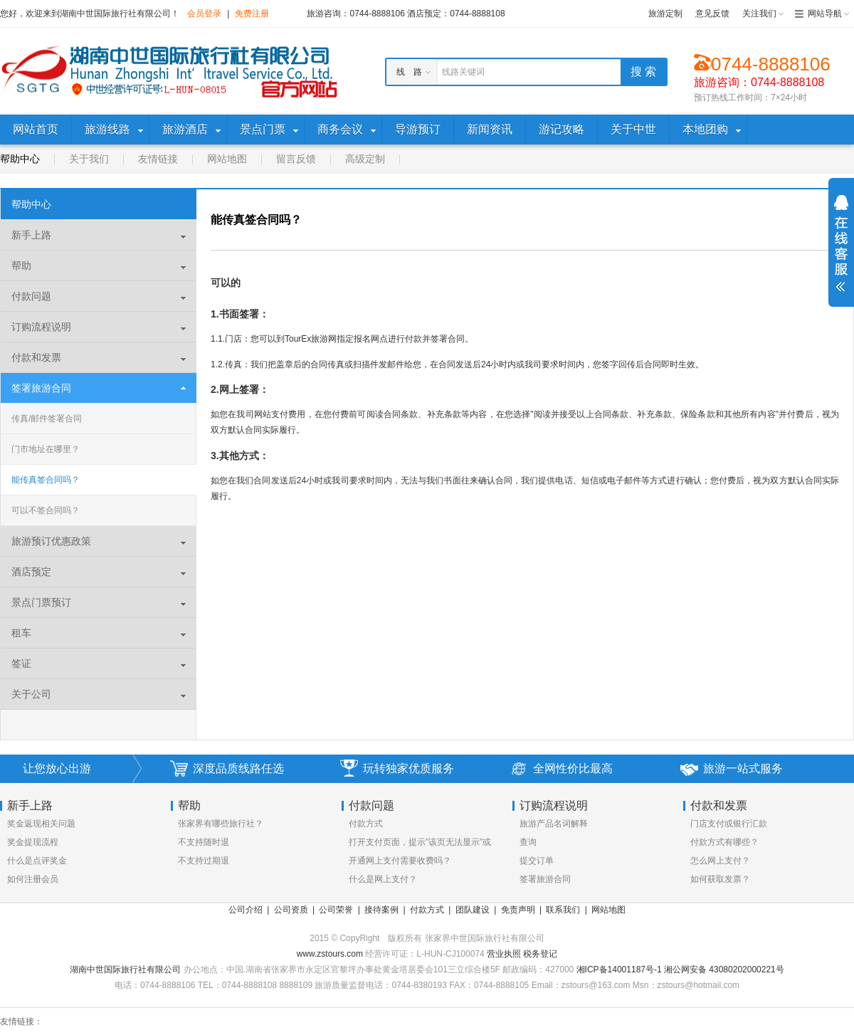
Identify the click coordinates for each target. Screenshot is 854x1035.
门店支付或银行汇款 (728, 824)
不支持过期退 (203, 861)
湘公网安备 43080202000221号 (724, 969)
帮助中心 (20, 158)
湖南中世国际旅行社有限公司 (125, 969)
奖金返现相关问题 (41, 824)
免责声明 (518, 910)
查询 (528, 842)
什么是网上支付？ (383, 879)
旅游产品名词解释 (554, 824)
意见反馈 (712, 14)
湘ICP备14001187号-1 (619, 969)
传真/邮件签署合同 (46, 419)
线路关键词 (463, 72)
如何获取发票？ (720, 879)
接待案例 (381, 910)
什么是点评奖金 (37, 861)
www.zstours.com (330, 954)
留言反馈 (296, 158)
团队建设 (472, 910)
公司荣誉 (336, 910)
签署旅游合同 (545, 879)
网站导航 (825, 14)
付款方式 (366, 824)
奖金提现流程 (32, 842)
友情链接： (21, 1021)
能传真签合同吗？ (45, 480)
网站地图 (227, 158)
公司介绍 (245, 910)
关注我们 (759, 14)
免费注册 (252, 14)
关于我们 (89, 158)
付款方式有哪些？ (724, 842)
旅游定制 (665, 14)
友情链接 (158, 158)
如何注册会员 (32, 879)
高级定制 (365, 158)
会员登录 (204, 14)
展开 (841, 243)
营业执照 (505, 954)
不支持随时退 (203, 842)
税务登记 (540, 954)
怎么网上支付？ (720, 861)
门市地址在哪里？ (45, 449)
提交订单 (537, 861)
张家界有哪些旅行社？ (220, 824)
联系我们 (563, 910)
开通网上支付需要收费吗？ (400, 861)
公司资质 (291, 910)
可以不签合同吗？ (45, 510)
